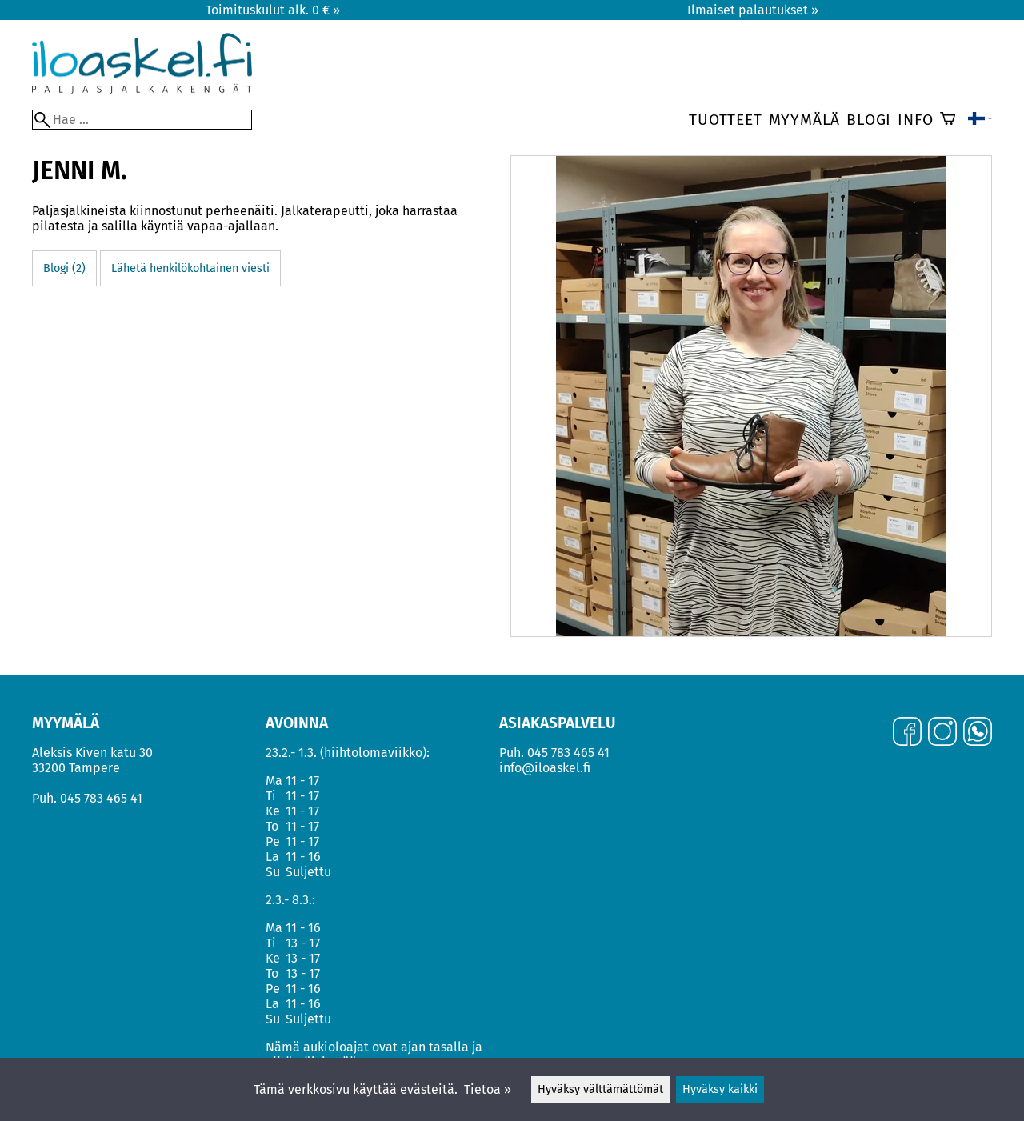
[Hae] (142, 120)
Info (915, 119)
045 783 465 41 (101, 798)
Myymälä (805, 119)
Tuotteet (725, 119)
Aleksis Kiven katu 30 (92, 752)
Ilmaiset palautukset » (752, 10)
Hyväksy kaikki (720, 1089)
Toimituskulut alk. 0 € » (273, 10)
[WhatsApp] (977, 733)
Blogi (868, 119)
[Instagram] (942, 733)
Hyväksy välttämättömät (600, 1089)
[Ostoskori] (947, 120)
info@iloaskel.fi (544, 767)
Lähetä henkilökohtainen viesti (190, 268)
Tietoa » (487, 1089)
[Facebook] (907, 733)
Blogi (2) (64, 268)
